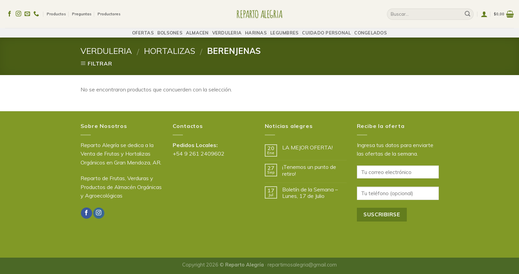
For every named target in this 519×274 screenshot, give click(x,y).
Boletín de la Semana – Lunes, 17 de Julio (310, 192)
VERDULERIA (227, 29)
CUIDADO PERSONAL (326, 29)
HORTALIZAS (169, 51)
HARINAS (256, 29)
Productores (109, 12)
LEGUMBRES (284, 29)
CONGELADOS (370, 29)
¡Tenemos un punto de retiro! (309, 170)
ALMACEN (197, 29)
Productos (56, 12)
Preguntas (81, 12)
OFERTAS (143, 29)
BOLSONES (170, 29)
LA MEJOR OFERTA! (307, 147)
